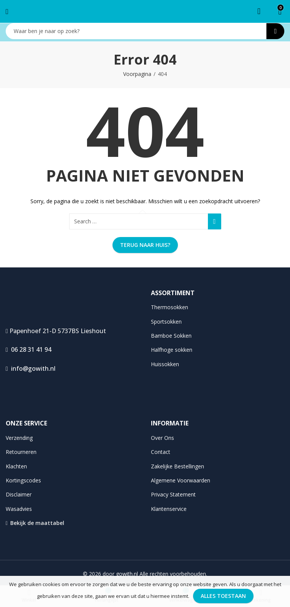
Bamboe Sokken (171, 335)
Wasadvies (19, 508)
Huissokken (165, 364)
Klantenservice (169, 508)
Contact (160, 451)
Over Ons (162, 437)
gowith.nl (127, 573)
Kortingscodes (23, 480)
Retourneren (21, 451)
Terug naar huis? (145, 244)
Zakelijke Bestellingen (177, 466)
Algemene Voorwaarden (180, 480)
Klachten (16, 466)
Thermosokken (169, 307)
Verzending (19, 437)
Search (275, 31)
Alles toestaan (223, 595)
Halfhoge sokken (171, 349)
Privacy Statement (173, 494)
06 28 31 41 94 (28, 349)
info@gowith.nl (30, 368)
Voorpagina (137, 73)
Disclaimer (19, 494)
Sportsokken (166, 321)
